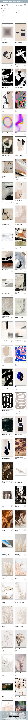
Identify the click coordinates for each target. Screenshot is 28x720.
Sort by (2, 19)
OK (10, 716)
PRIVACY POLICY (15, 716)
